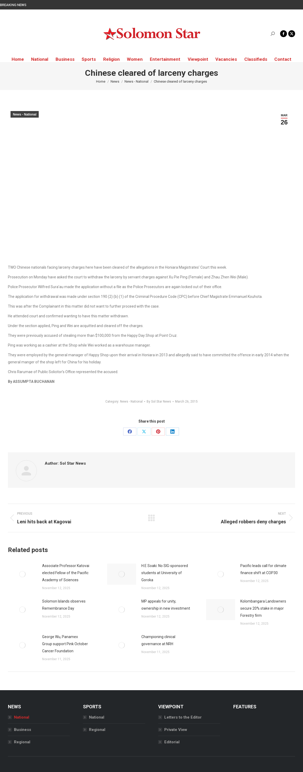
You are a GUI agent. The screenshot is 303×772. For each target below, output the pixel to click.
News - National (24, 114)
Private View (175, 729)
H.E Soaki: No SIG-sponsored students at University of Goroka (164, 573)
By (159, 401)
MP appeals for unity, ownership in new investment (165, 604)
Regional (22, 742)
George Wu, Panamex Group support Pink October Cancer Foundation (65, 644)
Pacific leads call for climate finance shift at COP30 (263, 569)
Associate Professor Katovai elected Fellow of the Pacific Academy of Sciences (65, 573)
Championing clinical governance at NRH (158, 640)
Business (22, 729)
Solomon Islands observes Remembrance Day (64, 604)
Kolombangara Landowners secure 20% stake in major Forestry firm (263, 608)
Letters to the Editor (183, 717)
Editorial (172, 742)
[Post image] (22, 574)
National (21, 717)
